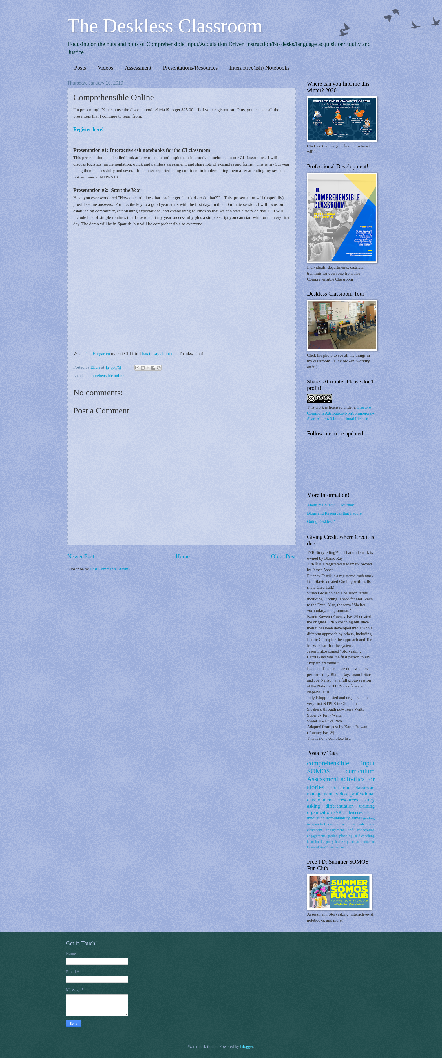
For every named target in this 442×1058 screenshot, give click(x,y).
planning (345, 836)
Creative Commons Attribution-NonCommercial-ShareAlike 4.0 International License (340, 413)
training (367, 806)
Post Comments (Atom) (110, 569)
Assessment (138, 68)
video (341, 794)
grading (369, 818)
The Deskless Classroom (164, 26)
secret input (339, 787)
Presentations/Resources (190, 68)
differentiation (339, 806)
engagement (316, 836)
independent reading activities (331, 824)
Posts (80, 68)
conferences (353, 812)
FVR (337, 812)
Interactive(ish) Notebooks (259, 68)
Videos (105, 68)
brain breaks (315, 842)
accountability (338, 818)
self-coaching (365, 836)
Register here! (89, 129)
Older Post (283, 556)
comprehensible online (105, 375)
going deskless (335, 842)
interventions (337, 847)
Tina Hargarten (97, 353)
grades (332, 836)
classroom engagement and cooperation (341, 830)
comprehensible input (341, 763)
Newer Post (80, 556)
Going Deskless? (321, 521)
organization (319, 812)
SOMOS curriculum (341, 771)
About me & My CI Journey (330, 505)
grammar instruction (361, 842)
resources (348, 800)
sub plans (367, 824)
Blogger (246, 1046)
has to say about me (159, 353)
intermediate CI (317, 847)
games (356, 818)
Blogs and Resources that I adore (334, 513)
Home (183, 556)
